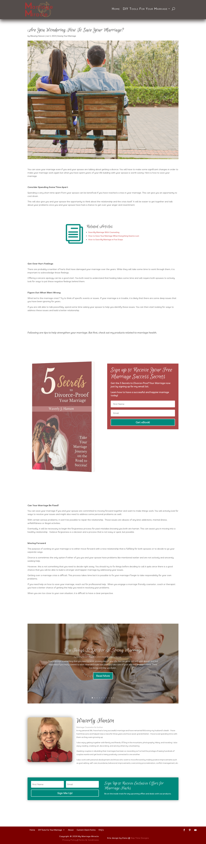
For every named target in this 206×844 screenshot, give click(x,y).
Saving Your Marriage (66, 36)
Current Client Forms (86, 830)
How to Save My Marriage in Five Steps (105, 239)
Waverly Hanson (37, 36)
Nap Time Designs (140, 838)
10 (113, 697)
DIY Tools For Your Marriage (145, 9)
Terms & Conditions (89, 840)
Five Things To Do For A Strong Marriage (103, 657)
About (71, 830)
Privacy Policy (69, 840)
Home (116, 9)
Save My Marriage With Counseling (103, 232)
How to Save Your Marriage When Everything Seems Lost (113, 236)
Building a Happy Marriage (111, 664)
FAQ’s (101, 830)
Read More (103, 683)
